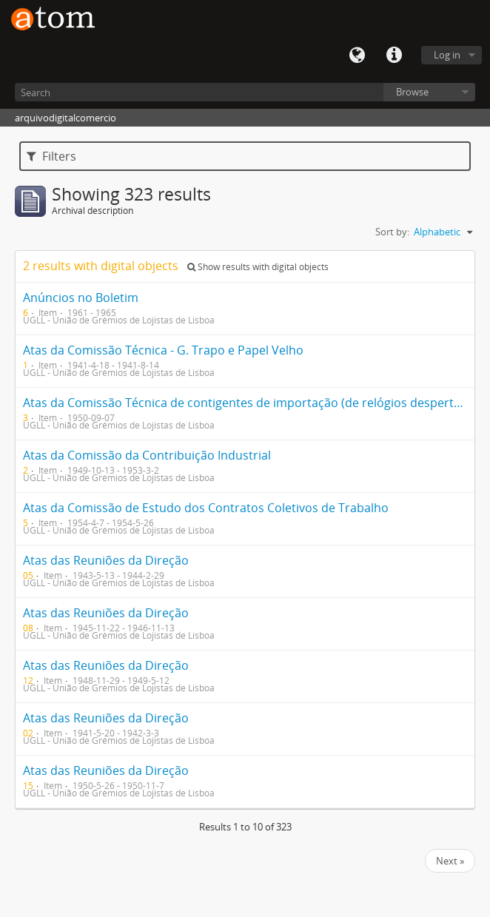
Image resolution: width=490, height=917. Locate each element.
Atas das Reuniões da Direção (106, 560)
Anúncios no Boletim (80, 297)
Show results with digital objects (258, 267)
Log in (447, 54)
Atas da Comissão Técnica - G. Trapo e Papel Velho (163, 350)
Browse (412, 91)
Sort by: (392, 231)
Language (356, 55)
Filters (51, 156)
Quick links (393, 55)
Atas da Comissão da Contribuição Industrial (147, 455)
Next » (450, 860)
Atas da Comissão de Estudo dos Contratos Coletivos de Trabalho (206, 508)
